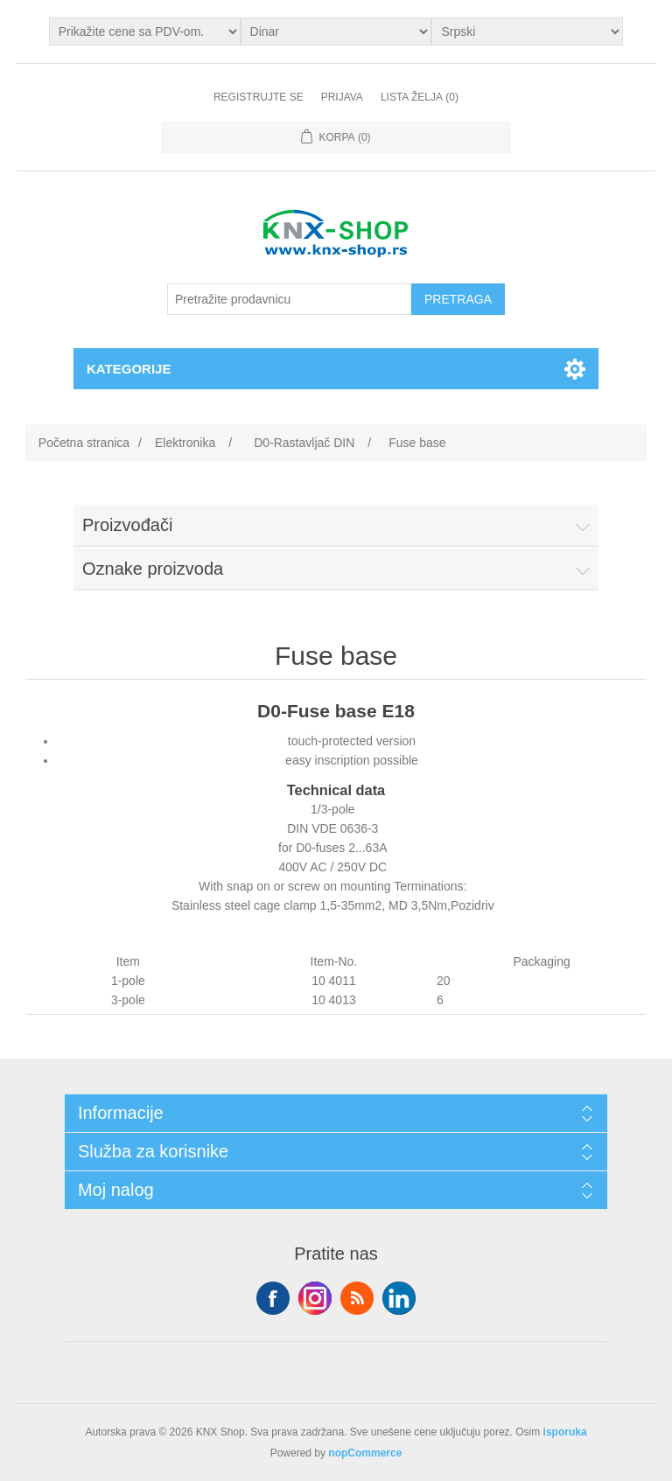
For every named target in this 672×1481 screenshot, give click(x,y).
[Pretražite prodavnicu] (289, 299)
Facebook (273, 1298)
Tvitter (315, 1298)
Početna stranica (84, 443)
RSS (357, 1298)
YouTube (399, 1298)
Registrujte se (259, 97)
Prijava (342, 97)
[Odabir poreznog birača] (145, 31)
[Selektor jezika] (527, 31)
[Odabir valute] (336, 31)
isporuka (565, 1432)
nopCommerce (365, 1453)
